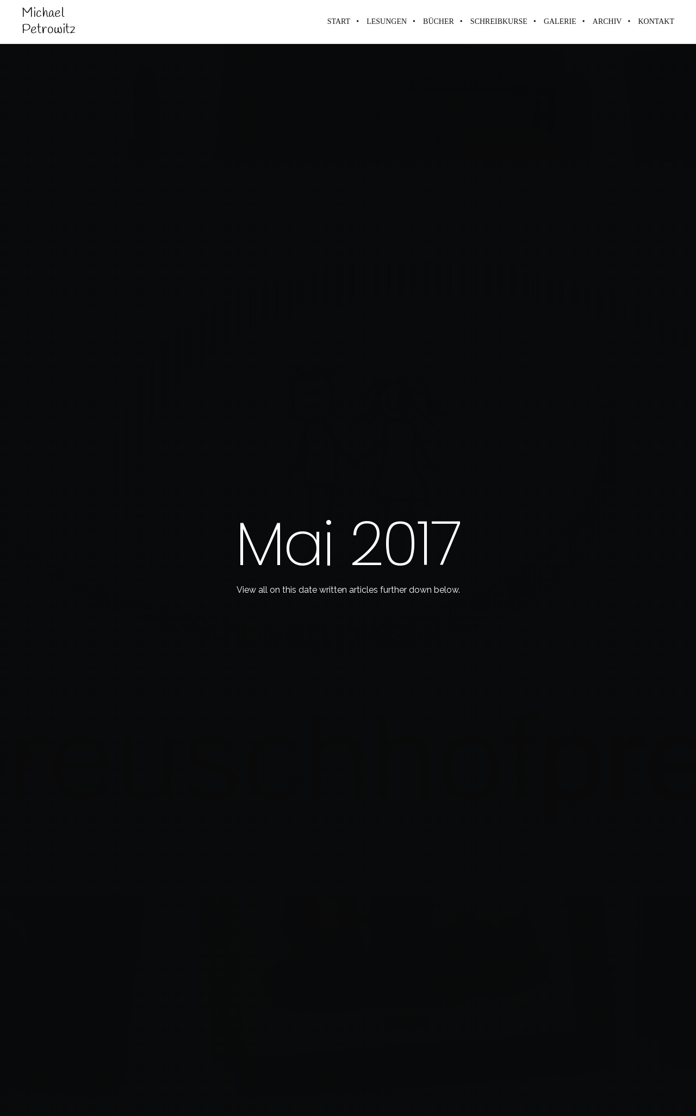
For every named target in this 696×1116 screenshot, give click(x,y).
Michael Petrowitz (49, 22)
